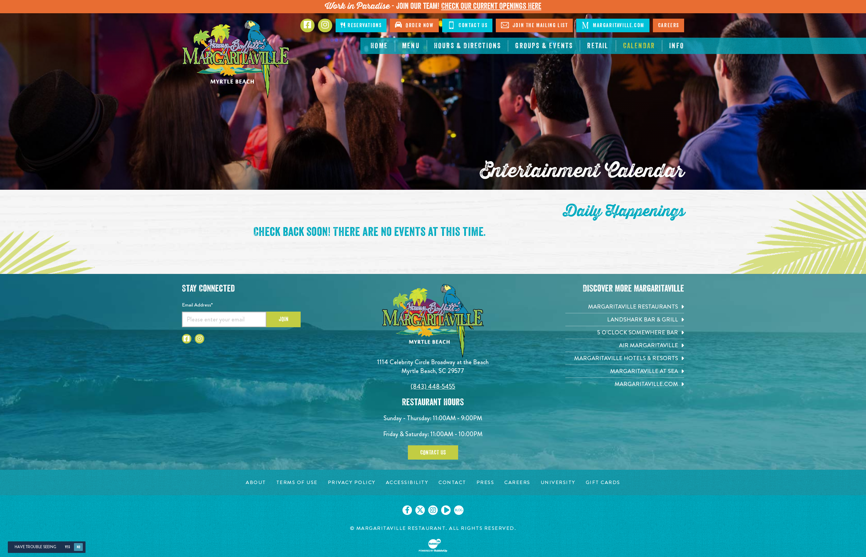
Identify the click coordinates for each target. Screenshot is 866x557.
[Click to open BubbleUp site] (433, 545)
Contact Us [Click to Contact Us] (467, 25)
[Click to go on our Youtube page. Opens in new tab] (446, 510)
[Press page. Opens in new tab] (485, 482)
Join (283, 319)
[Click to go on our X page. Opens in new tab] (420, 510)
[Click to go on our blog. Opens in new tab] (459, 510)
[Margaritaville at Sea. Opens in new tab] (624, 371)
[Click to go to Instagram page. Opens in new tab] (199, 339)
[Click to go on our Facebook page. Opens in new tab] (407, 510)
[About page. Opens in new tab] (256, 482)
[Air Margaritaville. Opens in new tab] (624, 345)
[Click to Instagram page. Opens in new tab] (325, 25)
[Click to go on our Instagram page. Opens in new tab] (433, 510)
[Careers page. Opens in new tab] (517, 482)
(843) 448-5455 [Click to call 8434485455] (433, 386)
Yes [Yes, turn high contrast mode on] (67, 547)
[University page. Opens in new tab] (558, 482)
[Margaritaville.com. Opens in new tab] (624, 384)
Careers (668, 25)
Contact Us (433, 452)
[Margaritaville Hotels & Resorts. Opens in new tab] (624, 358)
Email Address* (197, 305)
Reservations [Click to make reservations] (361, 25)
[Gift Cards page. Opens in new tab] (603, 482)
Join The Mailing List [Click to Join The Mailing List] (534, 25)
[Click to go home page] (236, 59)
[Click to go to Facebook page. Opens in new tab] (307, 25)
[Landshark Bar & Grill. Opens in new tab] (624, 319)
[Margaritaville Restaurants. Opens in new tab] (624, 306)
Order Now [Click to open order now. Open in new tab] (414, 24)
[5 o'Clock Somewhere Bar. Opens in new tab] (624, 332)
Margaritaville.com (612, 25)
